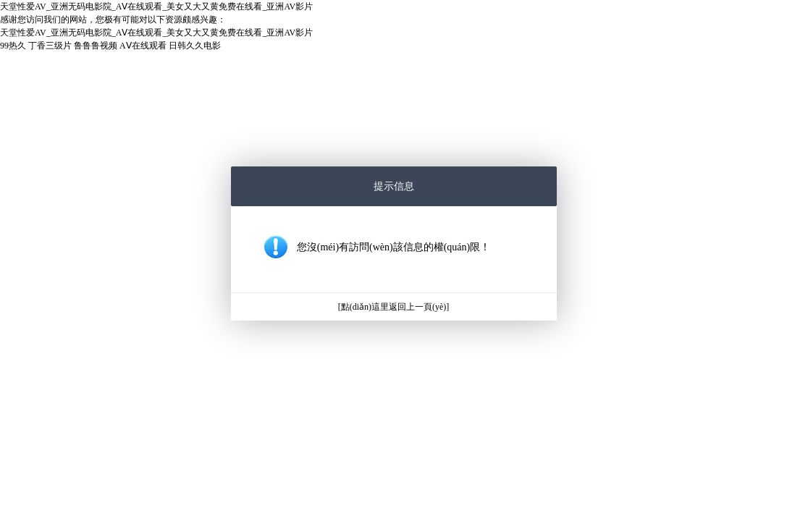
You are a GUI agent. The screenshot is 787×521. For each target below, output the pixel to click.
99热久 (13, 46)
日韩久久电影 (195, 46)
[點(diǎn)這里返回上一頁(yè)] (394, 307)
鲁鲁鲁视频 (95, 46)
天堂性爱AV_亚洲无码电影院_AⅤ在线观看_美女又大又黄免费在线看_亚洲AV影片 (156, 6)
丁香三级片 (50, 46)
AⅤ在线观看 (143, 46)
